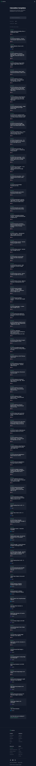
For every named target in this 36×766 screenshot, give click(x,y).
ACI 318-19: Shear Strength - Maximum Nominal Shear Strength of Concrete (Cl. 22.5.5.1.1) (17, 521)
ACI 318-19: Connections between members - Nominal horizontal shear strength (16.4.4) (17, 216)
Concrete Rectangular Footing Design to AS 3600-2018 (17, 657)
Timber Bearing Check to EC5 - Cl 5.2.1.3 (17, 561)
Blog (19, 749)
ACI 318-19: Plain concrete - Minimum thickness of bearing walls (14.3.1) (18, 281)
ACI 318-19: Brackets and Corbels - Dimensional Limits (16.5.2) (17, 193)
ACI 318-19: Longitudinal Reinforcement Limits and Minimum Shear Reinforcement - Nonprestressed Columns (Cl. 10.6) (17, 332)
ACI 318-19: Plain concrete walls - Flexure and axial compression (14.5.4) (17, 257)
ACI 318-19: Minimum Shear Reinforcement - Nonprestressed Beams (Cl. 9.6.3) (17, 397)
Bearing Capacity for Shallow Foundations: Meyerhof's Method (17, 592)
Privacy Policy (20, 762)
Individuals (20, 741)
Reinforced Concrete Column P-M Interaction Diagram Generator (17, 694)
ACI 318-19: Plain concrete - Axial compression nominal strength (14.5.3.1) (17, 266)
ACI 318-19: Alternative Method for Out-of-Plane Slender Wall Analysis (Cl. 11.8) (17, 314)
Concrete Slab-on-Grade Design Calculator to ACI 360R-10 (16, 635)
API (10, 743)
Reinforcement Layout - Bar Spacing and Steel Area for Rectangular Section (17, 537)
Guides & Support (13, 751)
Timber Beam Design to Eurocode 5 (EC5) (17, 577)
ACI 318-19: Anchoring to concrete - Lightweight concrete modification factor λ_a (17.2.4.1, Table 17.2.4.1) (17, 200)
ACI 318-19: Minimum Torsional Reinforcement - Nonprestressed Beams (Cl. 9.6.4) (17, 388)
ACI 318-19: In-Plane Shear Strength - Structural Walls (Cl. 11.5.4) (18, 341)
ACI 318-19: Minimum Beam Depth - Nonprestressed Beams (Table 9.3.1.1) (17, 72)
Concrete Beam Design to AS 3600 (17, 620)
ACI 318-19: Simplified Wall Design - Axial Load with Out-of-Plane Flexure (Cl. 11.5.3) (17, 348)
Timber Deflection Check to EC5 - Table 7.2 (17, 47)
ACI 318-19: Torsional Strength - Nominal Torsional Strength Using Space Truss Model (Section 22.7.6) (17, 124)
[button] (16, 21)
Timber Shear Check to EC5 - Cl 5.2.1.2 (16, 513)
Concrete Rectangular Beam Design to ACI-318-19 (17, 628)
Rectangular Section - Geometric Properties (17, 529)
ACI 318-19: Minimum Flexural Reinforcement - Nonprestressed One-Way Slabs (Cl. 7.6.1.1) (17, 438)
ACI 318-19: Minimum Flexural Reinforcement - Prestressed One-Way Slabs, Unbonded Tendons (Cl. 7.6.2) (17, 55)
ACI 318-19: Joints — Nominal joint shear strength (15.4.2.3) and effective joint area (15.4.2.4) (17, 234)
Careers (20, 751)
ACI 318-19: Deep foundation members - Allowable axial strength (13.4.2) (17, 298)
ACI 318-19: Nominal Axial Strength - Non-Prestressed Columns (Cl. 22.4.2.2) (17, 568)
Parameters (12, 735)
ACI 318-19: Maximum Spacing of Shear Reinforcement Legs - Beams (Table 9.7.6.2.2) (17, 380)
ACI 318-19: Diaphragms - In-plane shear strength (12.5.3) (17, 307)
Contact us (20, 752)
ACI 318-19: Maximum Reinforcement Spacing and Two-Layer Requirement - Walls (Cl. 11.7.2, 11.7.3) (17, 323)
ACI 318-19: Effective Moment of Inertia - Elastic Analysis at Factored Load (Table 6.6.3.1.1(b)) (17, 479)
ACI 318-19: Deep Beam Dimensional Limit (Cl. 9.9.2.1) (17, 372)
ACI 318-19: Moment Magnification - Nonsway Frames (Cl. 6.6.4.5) (17, 462)
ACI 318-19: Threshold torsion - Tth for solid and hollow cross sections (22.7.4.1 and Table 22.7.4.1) (17, 141)
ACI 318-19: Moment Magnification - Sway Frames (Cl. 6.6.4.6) (17, 455)
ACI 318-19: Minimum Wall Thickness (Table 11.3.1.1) (17, 357)
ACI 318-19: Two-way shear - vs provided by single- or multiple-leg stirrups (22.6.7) (17, 149)
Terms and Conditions (13, 762)
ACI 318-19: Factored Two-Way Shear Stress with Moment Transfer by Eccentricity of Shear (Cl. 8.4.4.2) (17, 422)
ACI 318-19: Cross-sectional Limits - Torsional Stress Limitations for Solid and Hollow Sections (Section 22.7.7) (18, 115)
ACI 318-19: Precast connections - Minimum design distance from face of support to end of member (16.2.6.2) (17, 225)
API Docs (11, 752)
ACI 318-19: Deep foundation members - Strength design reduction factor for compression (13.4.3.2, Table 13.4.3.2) (17, 290)
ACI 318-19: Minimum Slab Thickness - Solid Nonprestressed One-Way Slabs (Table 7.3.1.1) (17, 447)
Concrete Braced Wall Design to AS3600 (16, 650)
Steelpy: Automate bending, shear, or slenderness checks (17, 32)
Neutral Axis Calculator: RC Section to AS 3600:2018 (17, 614)
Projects (11, 736)
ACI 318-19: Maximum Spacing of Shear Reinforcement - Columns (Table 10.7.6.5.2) (16, 364)
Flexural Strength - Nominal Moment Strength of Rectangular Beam (17, 545)
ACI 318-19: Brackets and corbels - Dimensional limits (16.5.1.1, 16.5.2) (17, 208)
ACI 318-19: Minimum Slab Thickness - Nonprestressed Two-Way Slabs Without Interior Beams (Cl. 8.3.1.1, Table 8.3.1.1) (17, 98)
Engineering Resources (13, 749)
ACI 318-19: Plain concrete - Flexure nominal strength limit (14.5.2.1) (17, 274)
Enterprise (20, 738)
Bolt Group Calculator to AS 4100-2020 (17, 665)
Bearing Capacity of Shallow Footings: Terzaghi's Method (16, 584)
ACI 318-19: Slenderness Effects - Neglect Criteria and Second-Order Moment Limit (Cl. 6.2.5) (17, 497)
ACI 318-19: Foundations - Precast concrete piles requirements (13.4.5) (17, 39)
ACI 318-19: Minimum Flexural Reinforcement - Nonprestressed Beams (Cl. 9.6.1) (17, 405)
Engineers (20, 735)
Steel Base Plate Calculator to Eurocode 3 (16, 606)
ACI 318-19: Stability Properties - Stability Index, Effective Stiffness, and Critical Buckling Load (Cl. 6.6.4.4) (17, 471)
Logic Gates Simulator (14, 708)
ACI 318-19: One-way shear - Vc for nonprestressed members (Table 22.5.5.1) (17, 177)
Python (11, 741)
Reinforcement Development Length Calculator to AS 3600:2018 (17, 680)
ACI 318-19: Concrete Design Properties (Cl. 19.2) (16, 185)
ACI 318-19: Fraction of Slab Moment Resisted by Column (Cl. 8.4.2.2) (17, 431)
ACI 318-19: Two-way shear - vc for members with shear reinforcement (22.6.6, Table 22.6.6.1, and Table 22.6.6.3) (17, 159)
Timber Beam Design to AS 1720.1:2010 (15, 702)
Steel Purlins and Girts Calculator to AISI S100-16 (17, 642)
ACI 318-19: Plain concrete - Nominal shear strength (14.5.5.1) (17, 250)
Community (12, 754)
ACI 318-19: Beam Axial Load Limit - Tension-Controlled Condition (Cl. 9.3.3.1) (17, 414)
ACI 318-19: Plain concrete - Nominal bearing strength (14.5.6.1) (17, 242)
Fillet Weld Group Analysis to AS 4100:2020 (17, 687)
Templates (11, 738)
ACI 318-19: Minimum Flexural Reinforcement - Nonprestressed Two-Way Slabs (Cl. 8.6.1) (17, 79)
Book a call (20, 754)
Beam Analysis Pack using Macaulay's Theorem (18, 599)
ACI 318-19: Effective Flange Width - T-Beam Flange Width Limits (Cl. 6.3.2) (17, 64)
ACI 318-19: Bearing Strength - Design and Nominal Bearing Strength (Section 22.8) (17, 107)
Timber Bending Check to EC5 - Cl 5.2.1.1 (17, 506)
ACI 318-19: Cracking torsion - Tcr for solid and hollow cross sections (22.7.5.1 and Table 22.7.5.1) (17, 132)
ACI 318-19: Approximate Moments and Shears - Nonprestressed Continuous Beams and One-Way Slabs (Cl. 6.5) (17, 489)
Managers (20, 736)
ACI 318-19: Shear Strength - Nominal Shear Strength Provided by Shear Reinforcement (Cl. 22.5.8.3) (17, 552)
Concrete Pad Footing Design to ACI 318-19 (17, 672)
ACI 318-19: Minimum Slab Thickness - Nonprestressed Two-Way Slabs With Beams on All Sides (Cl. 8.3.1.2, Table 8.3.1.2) (17, 89)
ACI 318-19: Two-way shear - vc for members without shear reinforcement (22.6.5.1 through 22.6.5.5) (17, 168)
